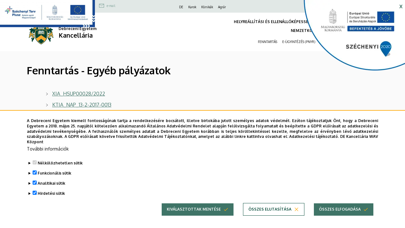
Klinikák (207, 7)
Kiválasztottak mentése (194, 218)
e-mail (111, 6)
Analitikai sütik (51, 192)
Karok (192, 7)
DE (181, 7)
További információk (48, 157)
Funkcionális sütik (54, 182)
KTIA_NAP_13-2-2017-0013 (81, 105)
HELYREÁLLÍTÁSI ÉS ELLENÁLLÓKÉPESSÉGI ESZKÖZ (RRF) (287, 21)
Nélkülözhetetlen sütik (60, 171)
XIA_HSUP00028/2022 (78, 93)
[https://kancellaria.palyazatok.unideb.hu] (349, 38)
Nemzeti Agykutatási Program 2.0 (90, 116)
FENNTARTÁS (267, 42)
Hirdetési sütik (51, 202)
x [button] (400, 6)
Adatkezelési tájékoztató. (314, 145)
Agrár (222, 7)
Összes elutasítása (269, 218)
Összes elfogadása (340, 218)
